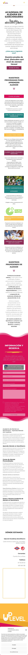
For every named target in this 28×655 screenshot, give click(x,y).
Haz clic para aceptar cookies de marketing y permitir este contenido (14, 367)
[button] (26, 630)
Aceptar (14, 644)
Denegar (14, 648)
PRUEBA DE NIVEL (14, 68)
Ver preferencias (14, 652)
